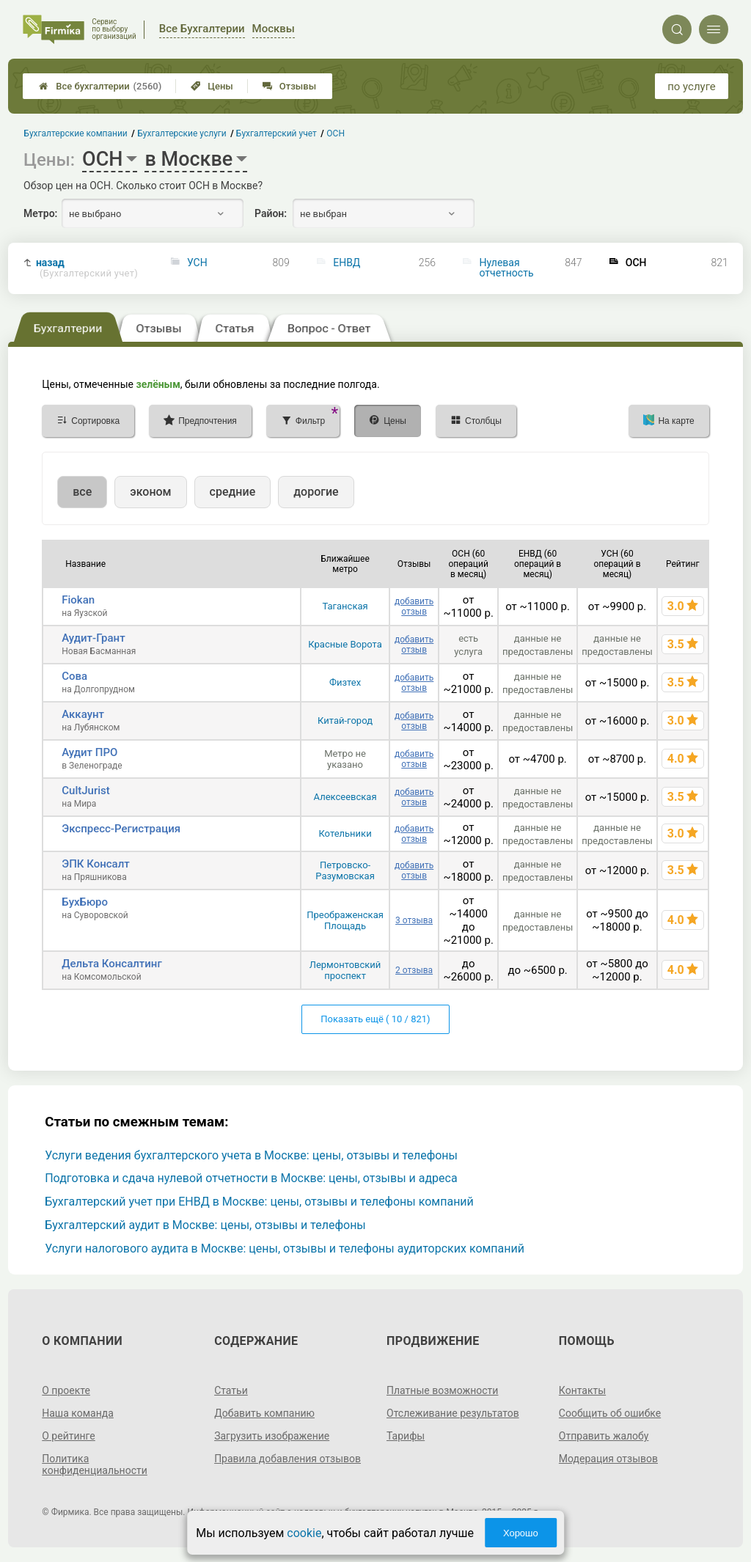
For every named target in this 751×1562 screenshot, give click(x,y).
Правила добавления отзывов (287, 1458)
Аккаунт (83, 714)
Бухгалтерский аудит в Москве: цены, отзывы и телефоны (205, 1225)
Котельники (344, 833)
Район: (270, 213)
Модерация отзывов (608, 1458)
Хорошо (520, 1533)
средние (233, 492)
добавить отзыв (414, 606)
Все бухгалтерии (100, 86)
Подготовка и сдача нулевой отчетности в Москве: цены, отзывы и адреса (251, 1178)
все (82, 492)
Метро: (40, 213)
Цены (212, 86)
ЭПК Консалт (95, 863)
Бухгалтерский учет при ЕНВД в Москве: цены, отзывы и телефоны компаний (259, 1202)
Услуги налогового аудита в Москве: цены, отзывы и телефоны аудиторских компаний (284, 1248)
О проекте (66, 1390)
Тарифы (406, 1436)
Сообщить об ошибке (610, 1413)
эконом (150, 492)
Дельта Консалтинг (111, 963)
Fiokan (78, 599)
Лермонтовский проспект (345, 970)
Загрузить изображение (271, 1436)
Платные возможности (442, 1390)
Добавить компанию (264, 1413)
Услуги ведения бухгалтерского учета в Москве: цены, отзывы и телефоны (251, 1155)
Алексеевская (345, 796)
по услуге (691, 86)
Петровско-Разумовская (344, 870)
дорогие (315, 492)
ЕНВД (346, 262)
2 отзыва (414, 970)
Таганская (344, 606)
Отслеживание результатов (453, 1413)
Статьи (231, 1390)
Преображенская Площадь (345, 920)
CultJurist (85, 790)
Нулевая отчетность (507, 267)
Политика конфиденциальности (94, 1464)
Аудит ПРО (89, 752)
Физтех (345, 682)
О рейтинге (68, 1436)
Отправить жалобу (604, 1436)
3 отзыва (414, 920)
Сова (74, 676)
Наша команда (78, 1413)
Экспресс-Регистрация (121, 828)
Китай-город (345, 720)
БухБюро (85, 902)
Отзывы (289, 86)
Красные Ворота (344, 644)
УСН (197, 262)
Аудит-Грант (93, 638)
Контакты (582, 1390)
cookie (304, 1533)
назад (87, 268)
